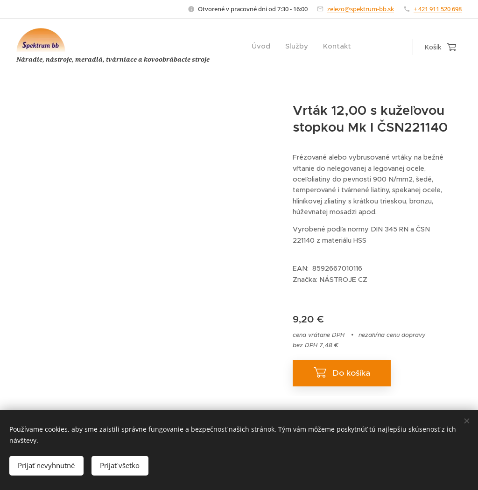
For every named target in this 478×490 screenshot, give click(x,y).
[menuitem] (323, 47)
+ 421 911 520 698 (438, 9)
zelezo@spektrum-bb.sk (360, 9)
